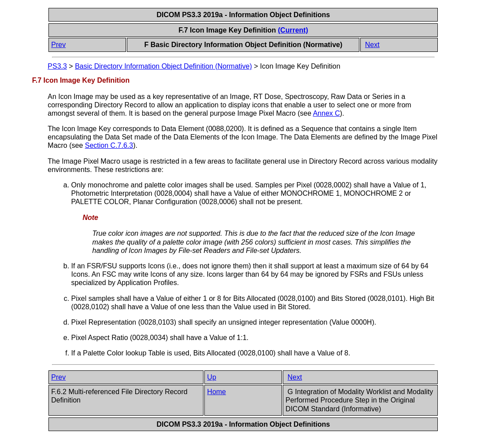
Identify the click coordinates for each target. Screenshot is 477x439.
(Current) (293, 30)
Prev (58, 44)
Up (211, 377)
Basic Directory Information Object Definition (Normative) (163, 66)
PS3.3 (57, 66)
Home (216, 391)
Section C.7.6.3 (109, 145)
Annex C (326, 113)
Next (372, 44)
